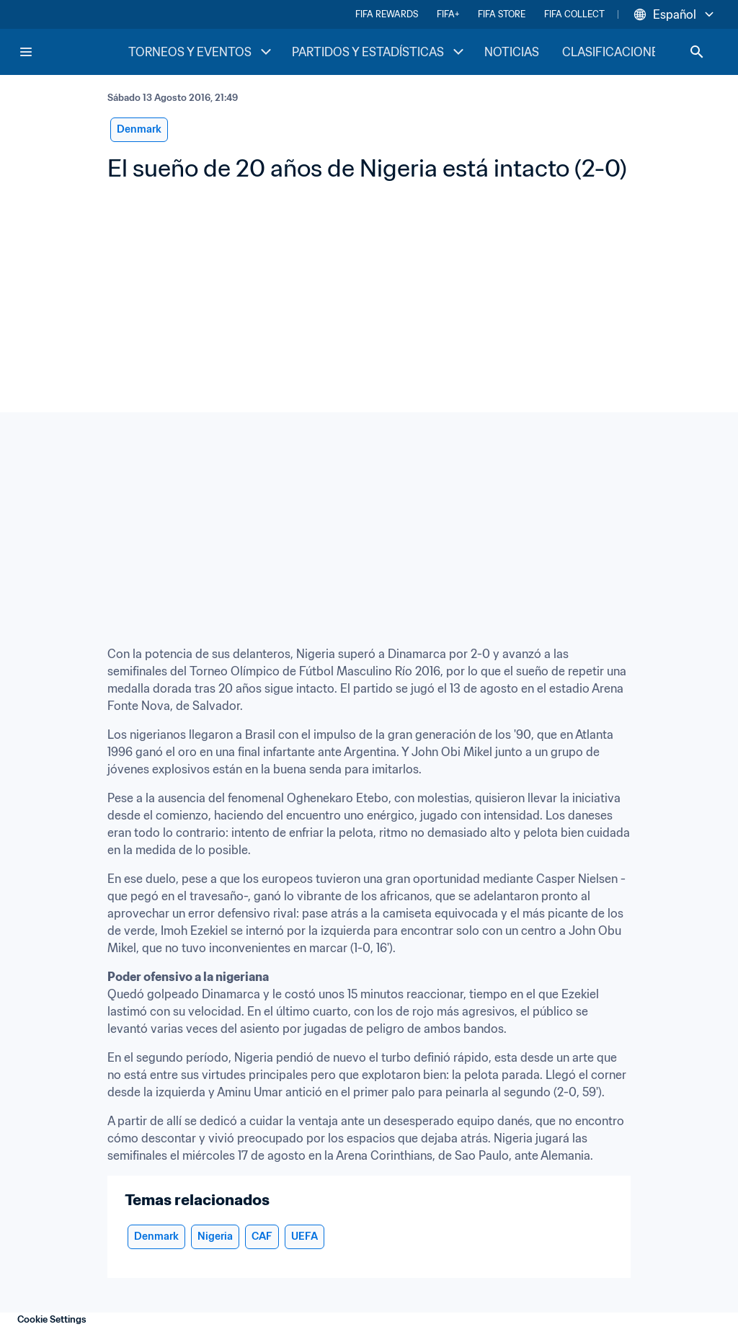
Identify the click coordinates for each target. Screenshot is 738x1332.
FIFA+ (448, 14)
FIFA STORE (501, 14)
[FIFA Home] (72, 52)
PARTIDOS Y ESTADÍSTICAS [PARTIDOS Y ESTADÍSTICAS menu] (379, 52)
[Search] (697, 52)
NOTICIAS (511, 52)
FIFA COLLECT (574, 14)
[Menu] (26, 52)
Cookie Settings (51, 1319)
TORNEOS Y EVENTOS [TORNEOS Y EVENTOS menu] (201, 52)
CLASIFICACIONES (614, 52)
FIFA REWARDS (386, 14)
